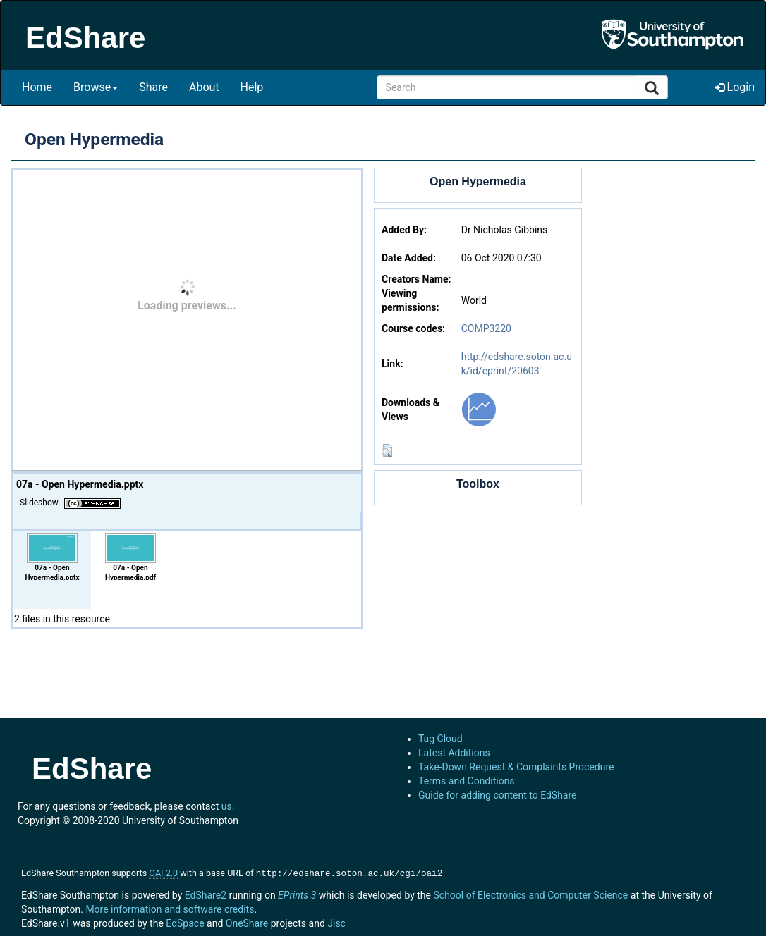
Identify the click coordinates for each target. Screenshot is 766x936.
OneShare (247, 922)
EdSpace (185, 922)
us (226, 806)
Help (252, 87)
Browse (95, 87)
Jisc (336, 922)
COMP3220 (486, 328)
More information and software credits (169, 907)
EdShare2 (205, 893)
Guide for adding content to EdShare (497, 795)
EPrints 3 (297, 893)
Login (735, 87)
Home (37, 87)
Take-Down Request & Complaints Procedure (516, 766)
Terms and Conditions (466, 781)
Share (153, 87)
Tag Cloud (440, 738)
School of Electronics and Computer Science (530, 893)
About (204, 87)
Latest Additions (454, 752)
